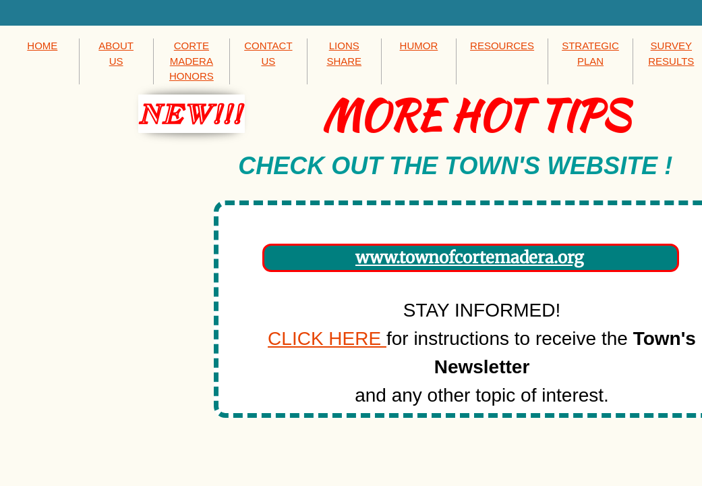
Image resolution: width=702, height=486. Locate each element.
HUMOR (419, 45)
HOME (42, 45)
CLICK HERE (327, 338)
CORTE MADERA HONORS (191, 61)
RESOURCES (502, 45)
